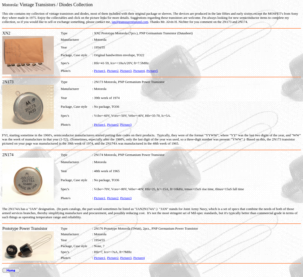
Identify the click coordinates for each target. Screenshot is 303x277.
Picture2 (112, 71)
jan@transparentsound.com (130, 22)
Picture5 (152, 71)
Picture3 (126, 71)
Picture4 (139, 71)
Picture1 (99, 71)
